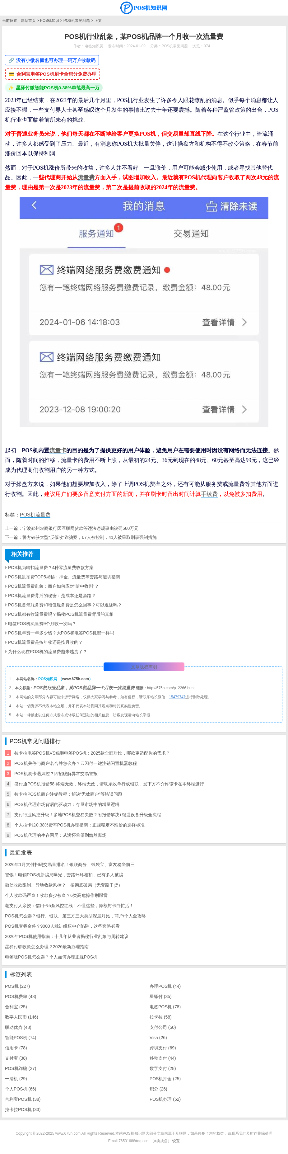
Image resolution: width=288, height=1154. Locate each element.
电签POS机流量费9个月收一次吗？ (42, 623)
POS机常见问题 (76, 20)
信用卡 (16, 1047)
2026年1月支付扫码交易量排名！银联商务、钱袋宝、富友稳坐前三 (70, 864)
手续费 (209, 494)
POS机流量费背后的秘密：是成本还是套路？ (52, 595)
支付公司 (163, 1027)
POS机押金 (165, 1078)
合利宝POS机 (22, 1099)
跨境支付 (163, 1047)
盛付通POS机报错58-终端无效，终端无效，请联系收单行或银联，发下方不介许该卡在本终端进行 (109, 783)
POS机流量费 (35, 514)
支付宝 (16, 1058)
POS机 (17, 986)
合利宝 (16, 1006)
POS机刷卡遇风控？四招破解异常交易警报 (56, 773)
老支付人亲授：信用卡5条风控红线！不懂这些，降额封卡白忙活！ (69, 905)
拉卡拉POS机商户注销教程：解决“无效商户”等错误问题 (68, 794)
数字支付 (163, 1068)
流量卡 (57, 450)
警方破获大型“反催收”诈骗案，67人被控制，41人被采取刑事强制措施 (89, 537)
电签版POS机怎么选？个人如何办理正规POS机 (51, 956)
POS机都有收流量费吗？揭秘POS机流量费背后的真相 (61, 614)
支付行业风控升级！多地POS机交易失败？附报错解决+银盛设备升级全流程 (87, 814)
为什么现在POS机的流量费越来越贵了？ (47, 651)
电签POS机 (165, 1006)
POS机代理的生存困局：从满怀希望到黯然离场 (60, 835)
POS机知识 (49, 20)
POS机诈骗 (20, 1068)
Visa (158, 1037)
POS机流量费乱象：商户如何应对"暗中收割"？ (53, 586)
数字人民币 (21, 1017)
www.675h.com (75, 679)
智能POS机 (20, 1037)
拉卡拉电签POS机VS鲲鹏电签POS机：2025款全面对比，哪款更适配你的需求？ (92, 753)
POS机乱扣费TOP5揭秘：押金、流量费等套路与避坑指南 (64, 576)
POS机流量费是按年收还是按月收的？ (45, 642)
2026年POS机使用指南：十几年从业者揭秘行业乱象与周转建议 (66, 936)
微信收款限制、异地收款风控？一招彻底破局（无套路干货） (64, 885)
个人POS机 (20, 1088)
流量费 (86, 177)
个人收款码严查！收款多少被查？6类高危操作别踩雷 (56, 895)
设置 (176, 1141)
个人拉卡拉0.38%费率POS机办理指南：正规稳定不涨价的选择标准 (79, 824)
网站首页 (28, 20)
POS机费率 (20, 996)
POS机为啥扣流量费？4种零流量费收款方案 (51, 567)
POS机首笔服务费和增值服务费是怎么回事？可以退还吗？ (65, 604)
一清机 (16, 1078)
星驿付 (161, 996)
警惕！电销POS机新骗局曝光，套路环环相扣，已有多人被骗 (64, 874)
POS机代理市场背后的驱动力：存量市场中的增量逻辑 (66, 804)
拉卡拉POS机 (22, 1109)
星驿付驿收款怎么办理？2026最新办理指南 (47, 946)
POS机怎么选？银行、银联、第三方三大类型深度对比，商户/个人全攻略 (75, 915)
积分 (158, 1088)
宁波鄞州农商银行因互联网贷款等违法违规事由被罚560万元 (80, 528)
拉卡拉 (161, 1017)
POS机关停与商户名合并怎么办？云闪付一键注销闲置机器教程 (75, 763)
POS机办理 (165, 1099)
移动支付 (163, 1058)
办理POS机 (165, 986)
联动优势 (18, 1027)
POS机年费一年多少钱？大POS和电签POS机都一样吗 (61, 632)
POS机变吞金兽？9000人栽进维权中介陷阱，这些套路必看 (62, 926)
